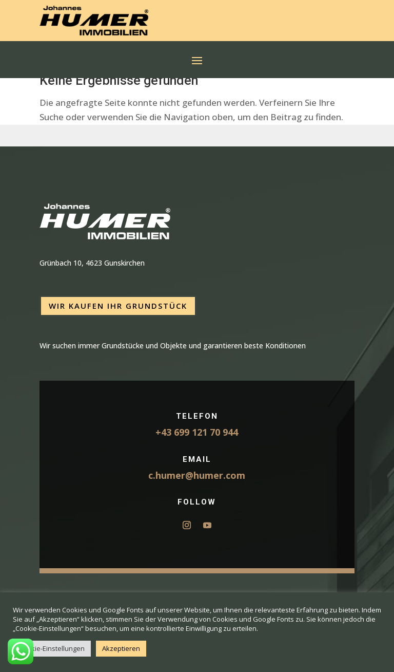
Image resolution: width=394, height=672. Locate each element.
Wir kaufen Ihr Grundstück (118, 306)
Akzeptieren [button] (121, 648)
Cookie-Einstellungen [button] (52, 648)
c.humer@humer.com (196, 475)
